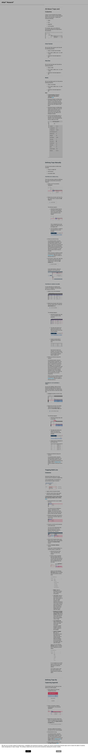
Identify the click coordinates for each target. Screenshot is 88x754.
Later (76, 751)
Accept (82, 751)
